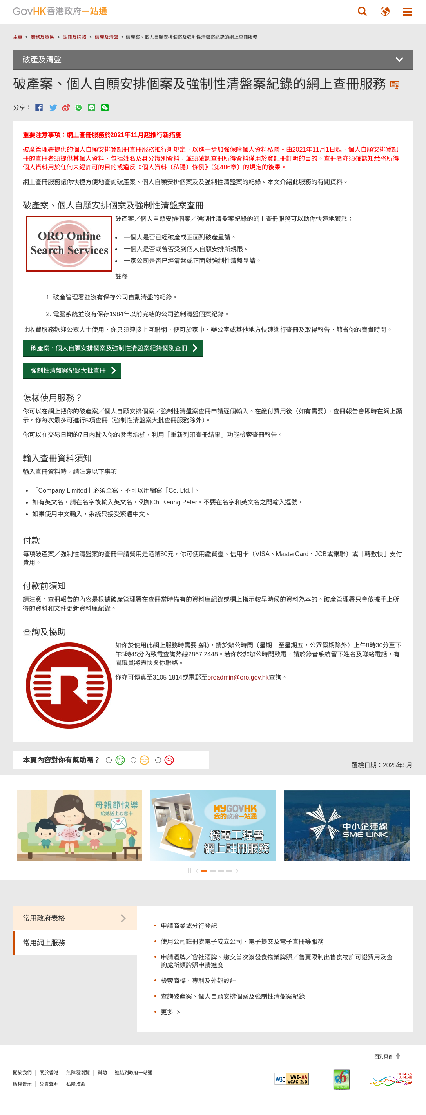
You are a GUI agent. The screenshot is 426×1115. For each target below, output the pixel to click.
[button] (362, 11)
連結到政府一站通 (133, 1072)
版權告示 (22, 1084)
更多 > (170, 1011)
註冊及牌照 (74, 37)
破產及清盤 (106, 37)
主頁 (17, 37)
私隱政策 (75, 1084)
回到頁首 (384, 1056)
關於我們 (22, 1072)
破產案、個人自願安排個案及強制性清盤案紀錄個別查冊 (109, 348)
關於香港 (49, 1072)
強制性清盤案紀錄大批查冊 (68, 370)
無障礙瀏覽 (78, 1072)
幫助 (102, 1072)
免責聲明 (49, 1084)
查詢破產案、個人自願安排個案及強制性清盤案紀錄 (233, 996)
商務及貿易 (42, 37)
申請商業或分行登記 (189, 926)
